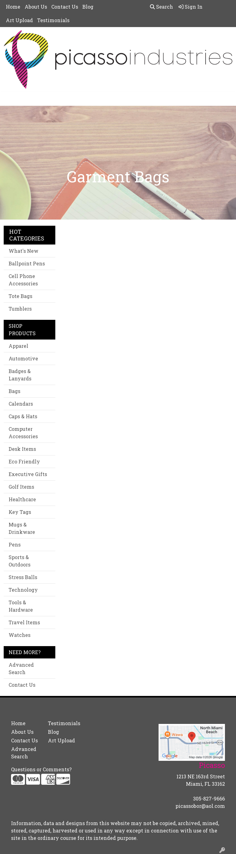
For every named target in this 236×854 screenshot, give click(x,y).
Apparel (18, 346)
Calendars (21, 403)
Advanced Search (21, 668)
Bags (14, 391)
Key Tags (20, 512)
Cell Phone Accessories (23, 280)
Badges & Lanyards (20, 375)
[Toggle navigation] (9, 98)
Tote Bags (20, 296)
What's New (23, 251)
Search (161, 6)
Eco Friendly (24, 461)
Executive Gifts (28, 474)
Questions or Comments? (41, 769)
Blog (87, 6)
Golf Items (21, 486)
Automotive (23, 358)
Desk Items (22, 449)
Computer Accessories (23, 432)
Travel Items (24, 622)
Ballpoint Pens (27, 263)
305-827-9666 (209, 798)
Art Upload (19, 20)
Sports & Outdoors (19, 561)
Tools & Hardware (21, 606)
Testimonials (53, 20)
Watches (19, 635)
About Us (36, 6)
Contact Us (64, 6)
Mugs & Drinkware (22, 528)
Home (13, 6)
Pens (15, 544)
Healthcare (22, 499)
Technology (23, 589)
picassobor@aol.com (200, 806)
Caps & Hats (23, 416)
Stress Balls (23, 577)
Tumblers (20, 308)
